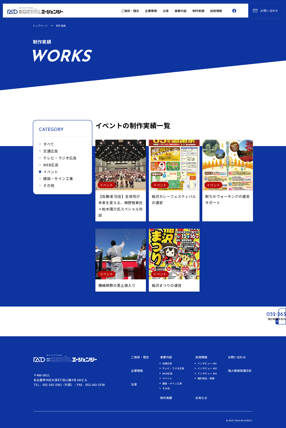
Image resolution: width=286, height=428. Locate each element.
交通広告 (50, 151)
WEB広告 (51, 164)
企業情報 (137, 370)
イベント (50, 171)
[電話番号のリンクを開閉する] (244, 321)
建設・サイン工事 (58, 178)
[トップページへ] (35, 10)
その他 (48, 185)
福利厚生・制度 (206, 378)
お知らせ (201, 398)
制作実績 (166, 398)
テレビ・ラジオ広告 (60, 157)
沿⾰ (134, 384)
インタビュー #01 (207, 363)
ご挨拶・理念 (140, 357)
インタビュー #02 (207, 368)
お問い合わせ (237, 357)
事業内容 (166, 357)
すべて (48, 144)
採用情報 (201, 357)
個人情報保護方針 (240, 370)
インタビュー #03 (207, 373)
